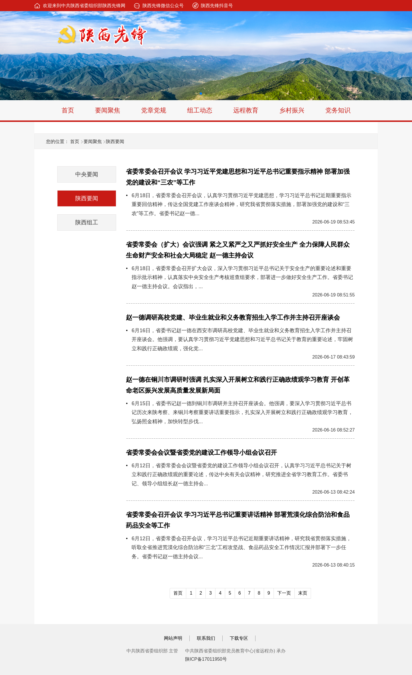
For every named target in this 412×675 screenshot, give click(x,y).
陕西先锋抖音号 (217, 5)
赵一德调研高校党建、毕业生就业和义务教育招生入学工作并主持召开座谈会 (233, 317)
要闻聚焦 (107, 110)
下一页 (284, 593)
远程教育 (245, 110)
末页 (302, 593)
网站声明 (173, 638)
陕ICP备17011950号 (206, 659)
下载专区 (239, 638)
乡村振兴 (291, 110)
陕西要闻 (115, 141)
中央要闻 (86, 174)
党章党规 (153, 110)
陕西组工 (86, 222)
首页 (68, 110)
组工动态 (199, 110)
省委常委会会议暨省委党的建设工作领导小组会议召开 (201, 452)
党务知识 (337, 110)
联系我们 (206, 638)
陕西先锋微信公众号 (163, 5)
